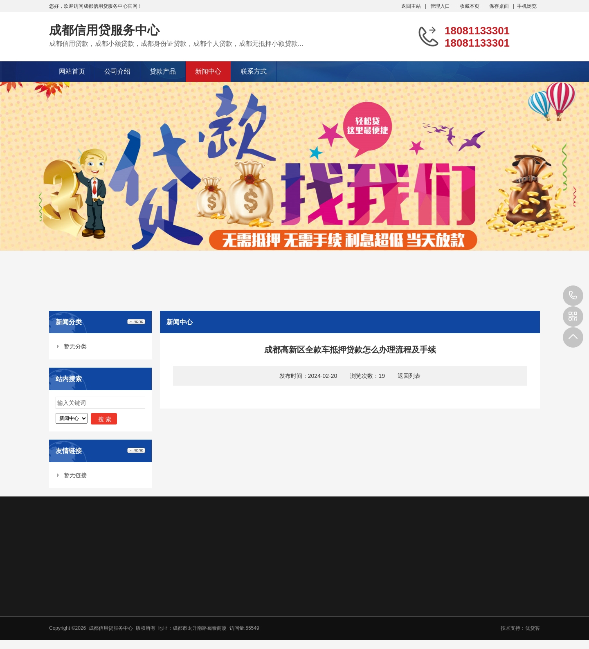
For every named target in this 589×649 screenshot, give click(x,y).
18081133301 (573, 295)
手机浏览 (527, 6)
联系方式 (254, 71)
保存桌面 (499, 6)
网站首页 (72, 71)
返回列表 (409, 376)
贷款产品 (163, 71)
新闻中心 (208, 71)
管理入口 (440, 6)
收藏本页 (469, 6)
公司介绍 (117, 71)
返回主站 (411, 6)
